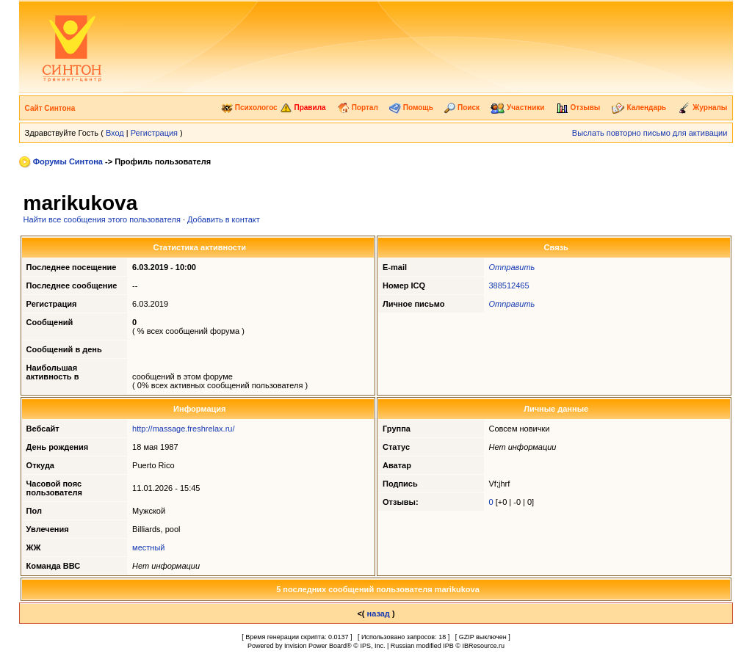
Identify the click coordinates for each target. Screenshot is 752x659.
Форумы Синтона (68, 161)
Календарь (639, 107)
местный (148, 547)
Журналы (703, 107)
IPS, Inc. (372, 645)
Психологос (249, 107)
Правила (303, 107)
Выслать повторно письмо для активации (650, 132)
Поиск (462, 107)
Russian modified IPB (422, 645)
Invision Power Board (315, 645)
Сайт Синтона (50, 108)
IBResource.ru (483, 645)
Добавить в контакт (223, 219)
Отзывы (578, 107)
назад (378, 613)
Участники (517, 107)
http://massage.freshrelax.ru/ (183, 428)
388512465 (509, 285)
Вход (115, 132)
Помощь (411, 107)
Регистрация (154, 132)
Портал (357, 107)
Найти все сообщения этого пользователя (102, 219)
